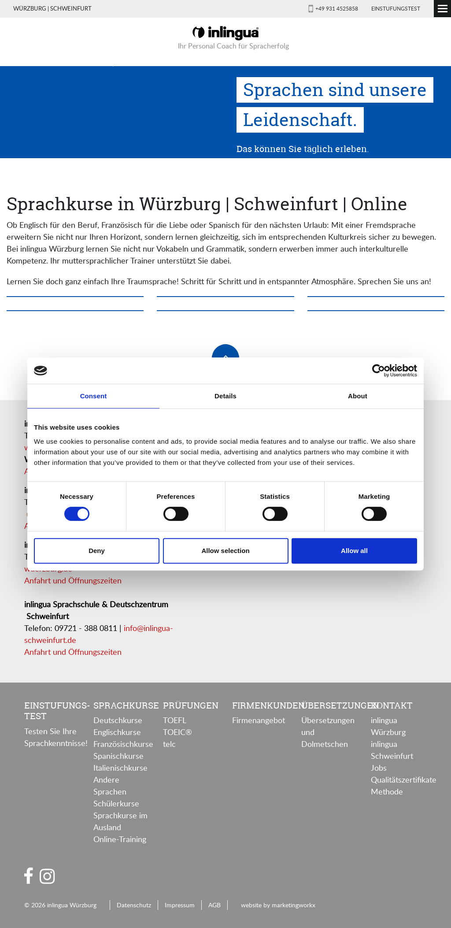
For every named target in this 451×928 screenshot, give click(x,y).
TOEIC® (177, 732)
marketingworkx (293, 904)
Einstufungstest (395, 8)
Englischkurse (117, 732)
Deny (97, 550)
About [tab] (357, 396)
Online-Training (119, 839)
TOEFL (174, 720)
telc (169, 744)
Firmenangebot (258, 720)
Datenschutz (134, 904)
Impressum (180, 904)
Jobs (379, 767)
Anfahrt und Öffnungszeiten (73, 580)
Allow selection (225, 550)
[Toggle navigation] (442, 8)
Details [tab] (225, 396)
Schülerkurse (116, 803)
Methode (387, 791)
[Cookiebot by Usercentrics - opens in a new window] (378, 370)
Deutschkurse (117, 720)
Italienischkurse (120, 767)
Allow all (354, 550)
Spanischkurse (118, 755)
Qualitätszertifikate (403, 779)
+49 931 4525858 (336, 8)
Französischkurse (123, 744)
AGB (214, 904)
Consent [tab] (93, 396)
